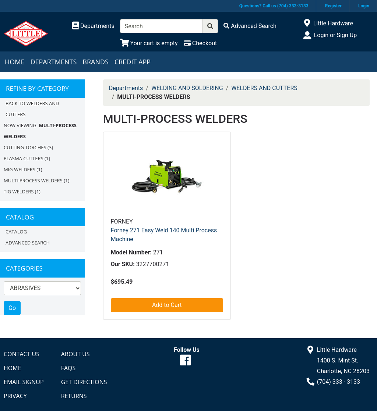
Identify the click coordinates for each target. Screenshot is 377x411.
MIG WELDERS (19, 169)
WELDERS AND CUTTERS (264, 88)
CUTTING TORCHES (25, 147)
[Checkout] (200, 43)
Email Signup (24, 382)
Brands (95, 61)
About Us (75, 354)
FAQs (68, 368)
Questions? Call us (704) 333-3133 (274, 5)
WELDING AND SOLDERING (187, 88)
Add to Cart (167, 304)
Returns (74, 396)
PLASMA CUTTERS (23, 158)
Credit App (132, 61)
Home (14, 61)
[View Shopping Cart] (149, 43)
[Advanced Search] (249, 25)
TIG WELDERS (19, 191)
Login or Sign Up (335, 35)
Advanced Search (28, 242)
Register (333, 5)
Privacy (15, 396)
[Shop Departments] (93, 26)
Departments (53, 61)
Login (363, 5)
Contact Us (21, 354)
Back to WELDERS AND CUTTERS (32, 109)
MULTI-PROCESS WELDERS (33, 180)
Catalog (16, 231)
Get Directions (84, 382)
